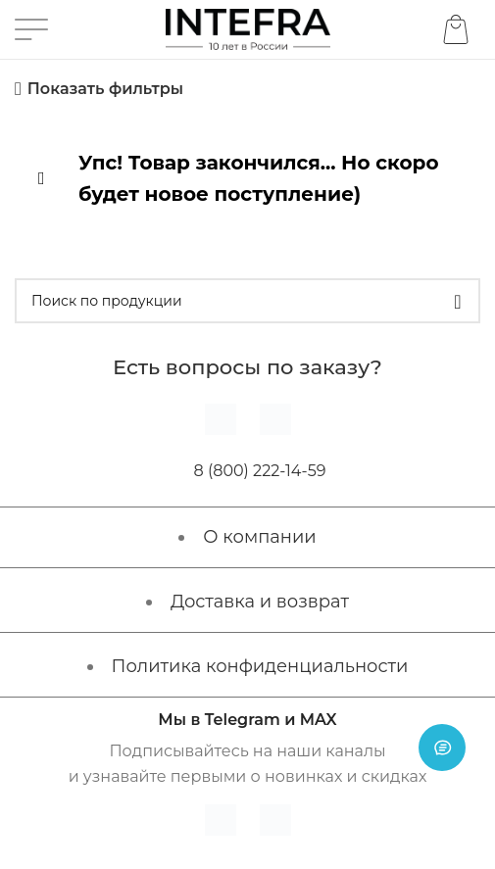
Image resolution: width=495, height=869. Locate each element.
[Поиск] (247, 300)
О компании (259, 537)
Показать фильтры (105, 88)
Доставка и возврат (260, 601)
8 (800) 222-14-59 (260, 470)
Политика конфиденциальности (260, 666)
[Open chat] (442, 747)
